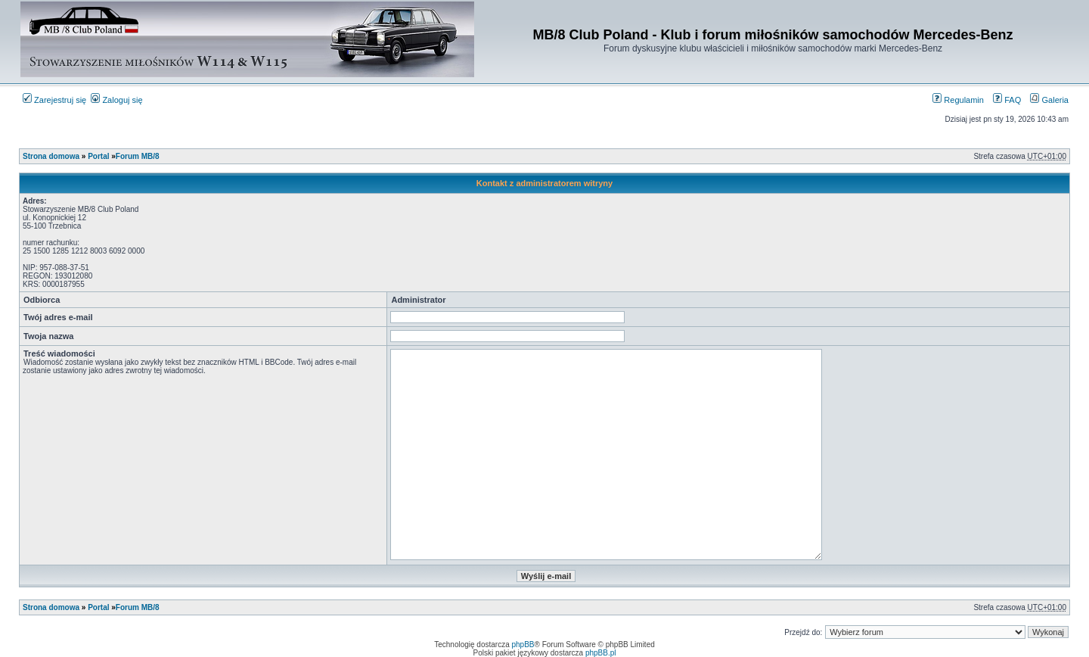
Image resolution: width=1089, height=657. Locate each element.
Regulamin (958, 99)
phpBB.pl (600, 653)
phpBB (523, 644)
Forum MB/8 (138, 156)
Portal (98, 156)
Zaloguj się (116, 99)
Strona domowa (51, 156)
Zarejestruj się (54, 99)
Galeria (1049, 99)
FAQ (1007, 99)
